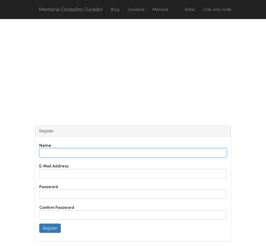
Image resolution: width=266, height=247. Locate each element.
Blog (115, 9)
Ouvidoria (136, 9)
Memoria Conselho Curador (71, 9)
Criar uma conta (217, 9)
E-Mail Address (53, 166)
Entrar (190, 9)
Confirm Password (56, 207)
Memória (160, 9)
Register (50, 228)
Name (45, 145)
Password (48, 187)
